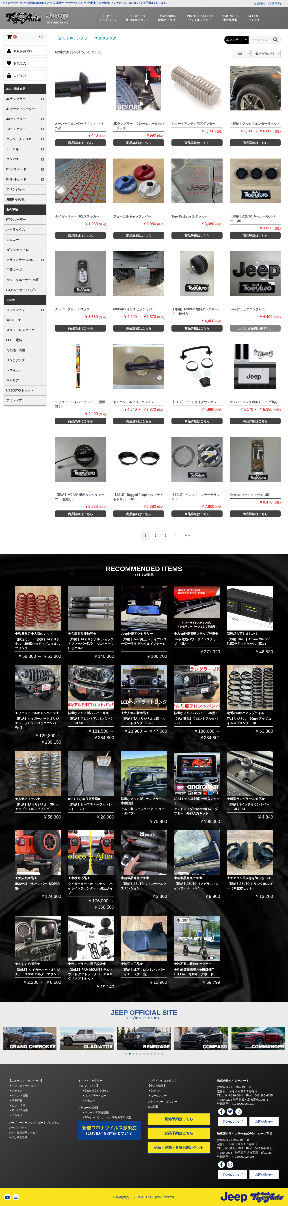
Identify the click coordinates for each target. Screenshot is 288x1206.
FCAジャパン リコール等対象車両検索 (106, 1117)
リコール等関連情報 (95, 1112)
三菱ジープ (14, 270)
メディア (16, 1090)
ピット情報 (17, 1105)
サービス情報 (19, 1110)
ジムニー (12, 239)
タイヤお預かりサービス (23, 1132)
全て (61, 38)
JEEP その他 (15, 199)
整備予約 (260, 4)
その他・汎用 (15, 350)
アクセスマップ (232, 1121)
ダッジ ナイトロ (17, 250)
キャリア (12, 380)
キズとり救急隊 (18, 1137)
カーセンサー (158, 1095)
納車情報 (16, 1100)
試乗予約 (274, 4)
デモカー (88, 1100)
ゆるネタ (16, 1115)
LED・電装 (14, 340)
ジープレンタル (18, 1127)
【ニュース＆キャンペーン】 (26, 1080)
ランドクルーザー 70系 (22, 280)
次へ (188, 535)
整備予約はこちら (179, 1119)
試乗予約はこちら (179, 1133)
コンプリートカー (94, 1095)
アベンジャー (15, 189)
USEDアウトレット (20, 390)
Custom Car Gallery (95, 1090)
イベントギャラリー (90, 1080)
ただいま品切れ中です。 (255, 328)
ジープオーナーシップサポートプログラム (34, 1122)
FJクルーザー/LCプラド (23, 290)
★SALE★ (13, 320)
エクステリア (105, 38)
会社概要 (152, 1106)
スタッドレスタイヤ (20, 330)
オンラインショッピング (162, 1080)
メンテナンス (15, 360)
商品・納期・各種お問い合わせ (179, 1147)
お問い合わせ (264, 1121)
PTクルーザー (16, 219)
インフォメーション (23, 1085)
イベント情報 (19, 1095)
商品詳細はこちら (80, 143)
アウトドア (14, 400)
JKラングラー (80, 38)
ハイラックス (15, 229)
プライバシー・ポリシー (162, 1101)
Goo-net (154, 1090)
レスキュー (14, 370)
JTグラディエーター (20, 109)
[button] (126, 1054)
